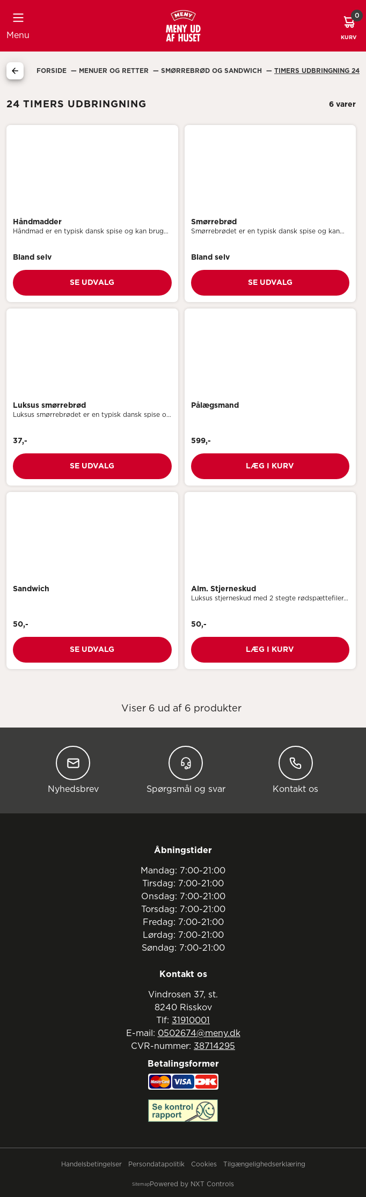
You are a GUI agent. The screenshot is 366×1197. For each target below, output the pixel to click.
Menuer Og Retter (115, 71)
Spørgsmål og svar (186, 770)
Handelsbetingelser (91, 1164)
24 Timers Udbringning (317, 71)
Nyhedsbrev (73, 770)
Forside (52, 71)
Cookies (204, 1164)
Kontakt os (295, 770)
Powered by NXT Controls (192, 1184)
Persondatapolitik (156, 1164)
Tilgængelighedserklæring (264, 1164)
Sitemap (141, 1185)
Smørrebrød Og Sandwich (212, 71)
